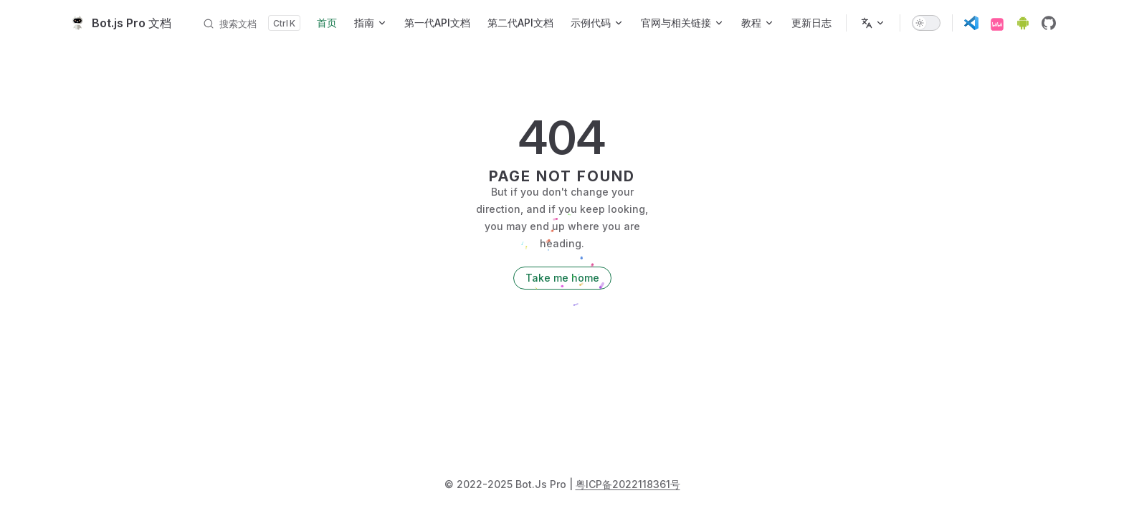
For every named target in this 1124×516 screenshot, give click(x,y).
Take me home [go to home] (562, 278)
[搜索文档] (251, 23)
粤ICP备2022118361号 (628, 484)
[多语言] (873, 23)
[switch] (926, 23)
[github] (1049, 23)
